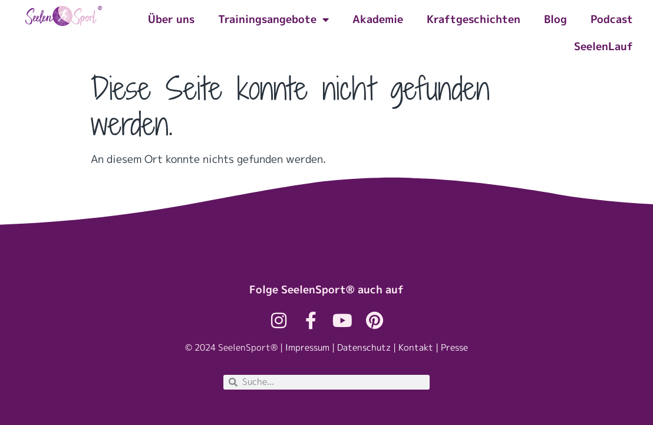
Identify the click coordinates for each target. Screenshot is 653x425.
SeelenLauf (603, 46)
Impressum (307, 347)
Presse (454, 347)
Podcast (612, 19)
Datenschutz (364, 347)
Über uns (171, 19)
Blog (555, 19)
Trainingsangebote (273, 19)
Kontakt (415, 347)
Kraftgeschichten (473, 19)
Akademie (377, 19)
